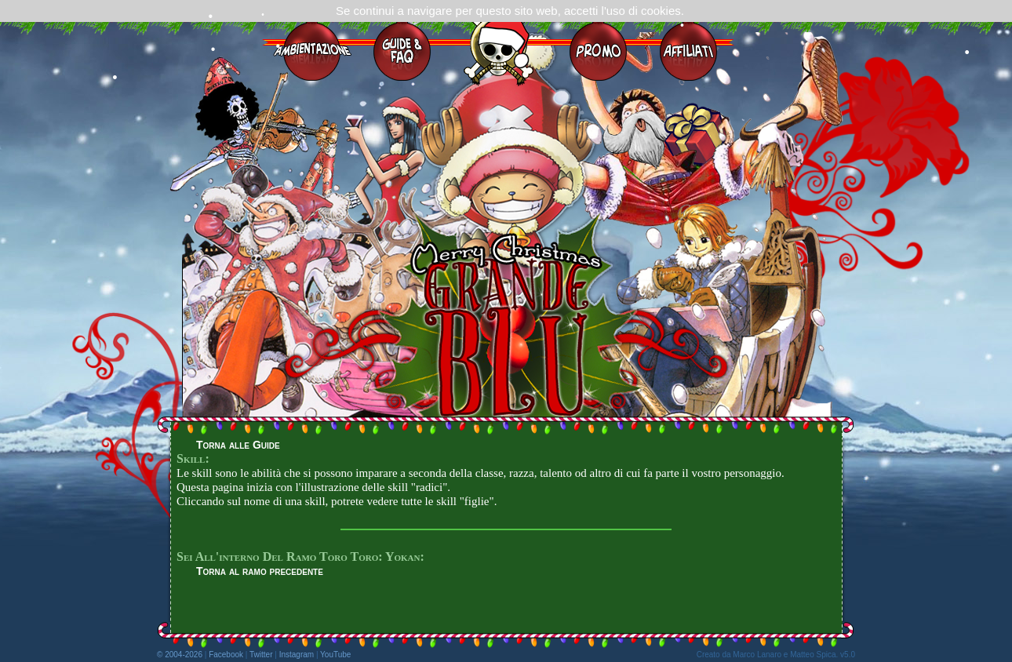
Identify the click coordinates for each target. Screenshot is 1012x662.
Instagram (296, 654)
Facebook (226, 654)
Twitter (260, 654)
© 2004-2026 (179, 654)
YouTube (335, 654)
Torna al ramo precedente (259, 571)
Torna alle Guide (238, 444)
